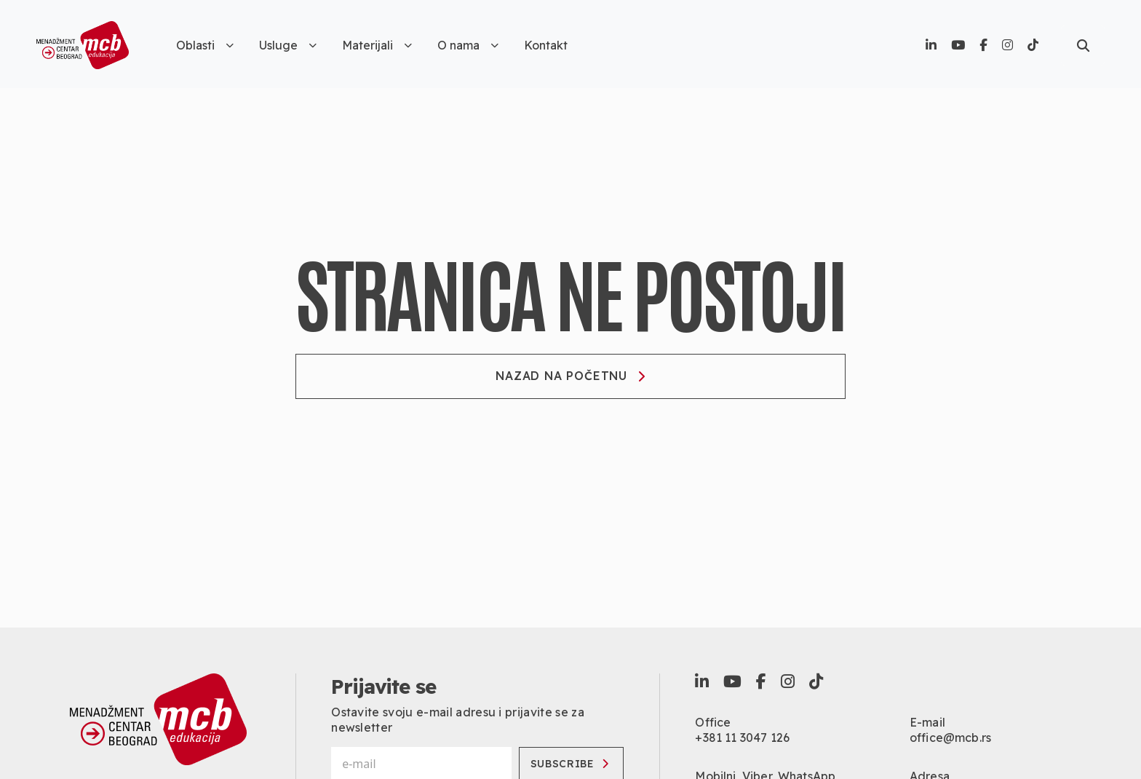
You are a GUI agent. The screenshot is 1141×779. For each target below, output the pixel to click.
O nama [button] (467, 45)
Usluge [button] (288, 45)
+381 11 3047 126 (742, 737)
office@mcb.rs (950, 737)
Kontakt (546, 45)
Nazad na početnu (570, 375)
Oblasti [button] (205, 45)
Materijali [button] (377, 45)
